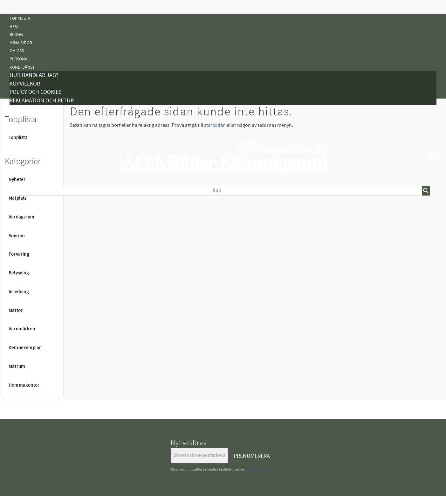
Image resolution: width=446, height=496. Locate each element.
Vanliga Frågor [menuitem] (26, 125)
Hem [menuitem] (14, 27)
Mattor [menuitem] (17, 263)
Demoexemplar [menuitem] (25, 348)
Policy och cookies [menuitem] (36, 92)
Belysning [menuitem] (20, 247)
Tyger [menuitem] (16, 117)
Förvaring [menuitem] (19, 254)
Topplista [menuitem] (20, 18)
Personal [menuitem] (20, 59)
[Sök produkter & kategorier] (217, 191)
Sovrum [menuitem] (17, 236)
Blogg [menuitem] (16, 34)
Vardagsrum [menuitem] (21, 217)
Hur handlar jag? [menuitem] (34, 75)
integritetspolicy (258, 469)
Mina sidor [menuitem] (21, 43)
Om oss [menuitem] (17, 51)
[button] (431, 158)
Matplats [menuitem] (18, 198)
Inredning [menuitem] (19, 292)
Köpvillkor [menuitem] (25, 83)
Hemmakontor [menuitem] (24, 385)
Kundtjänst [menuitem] (22, 67)
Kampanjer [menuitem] (21, 109)
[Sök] (426, 191)
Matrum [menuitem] (17, 366)
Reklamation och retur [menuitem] (42, 100)
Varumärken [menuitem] (22, 329)
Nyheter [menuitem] (18, 206)
